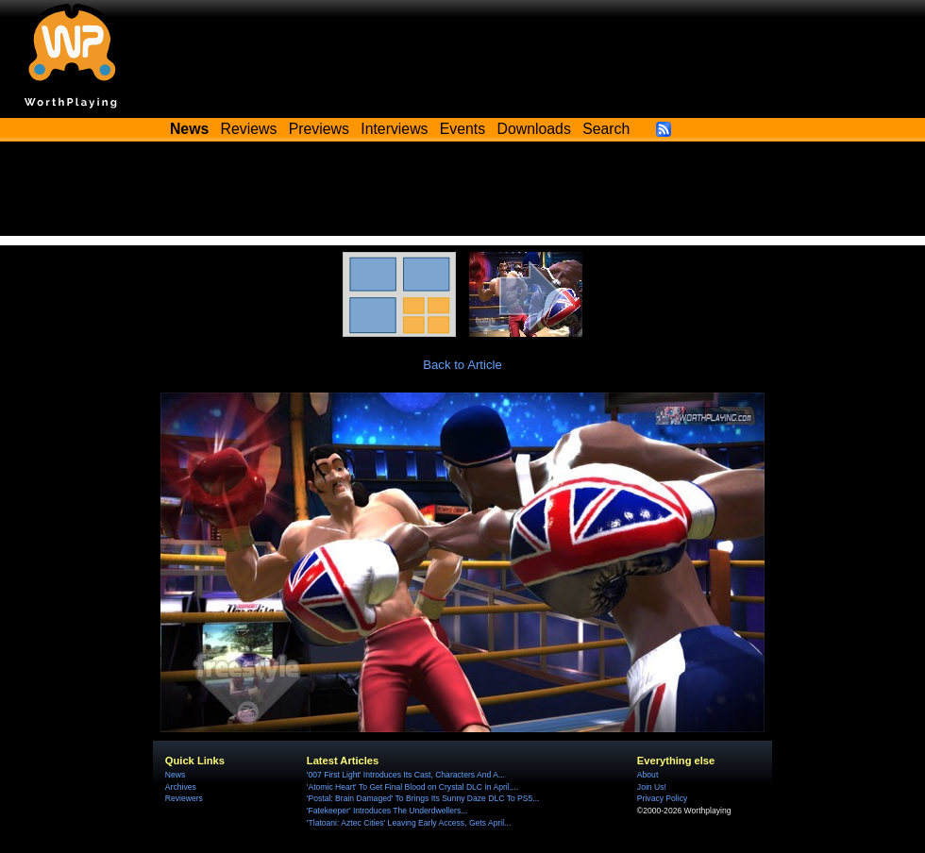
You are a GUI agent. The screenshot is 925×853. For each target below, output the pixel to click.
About (647, 774)
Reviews (249, 129)
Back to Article (462, 365)
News (175, 774)
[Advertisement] (462, 193)
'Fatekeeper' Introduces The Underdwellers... (387, 810)
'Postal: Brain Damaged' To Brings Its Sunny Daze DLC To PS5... (423, 798)
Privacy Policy (662, 798)
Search (606, 129)
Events (462, 129)
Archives (180, 787)
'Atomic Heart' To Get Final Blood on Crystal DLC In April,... (412, 787)
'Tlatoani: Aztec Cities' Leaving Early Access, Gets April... (409, 823)
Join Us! (651, 787)
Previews (319, 129)
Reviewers (184, 798)
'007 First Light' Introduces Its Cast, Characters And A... (406, 774)
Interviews (394, 129)
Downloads (534, 129)
